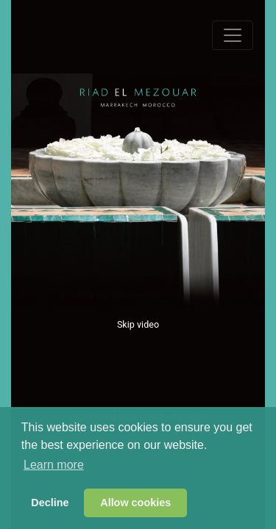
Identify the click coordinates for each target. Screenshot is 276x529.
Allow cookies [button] (135, 502)
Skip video (138, 324)
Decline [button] (49, 502)
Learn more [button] (54, 464)
